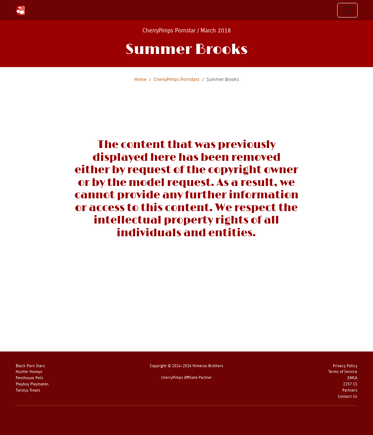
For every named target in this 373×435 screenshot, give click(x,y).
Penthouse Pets (29, 378)
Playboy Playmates (32, 384)
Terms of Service (342, 371)
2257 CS (350, 384)
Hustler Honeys (29, 371)
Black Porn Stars (30, 366)
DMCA (352, 378)
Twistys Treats (28, 390)
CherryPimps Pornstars (176, 79)
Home (140, 79)
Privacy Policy (345, 366)
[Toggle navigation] (347, 10)
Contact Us (347, 396)
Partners (349, 390)
